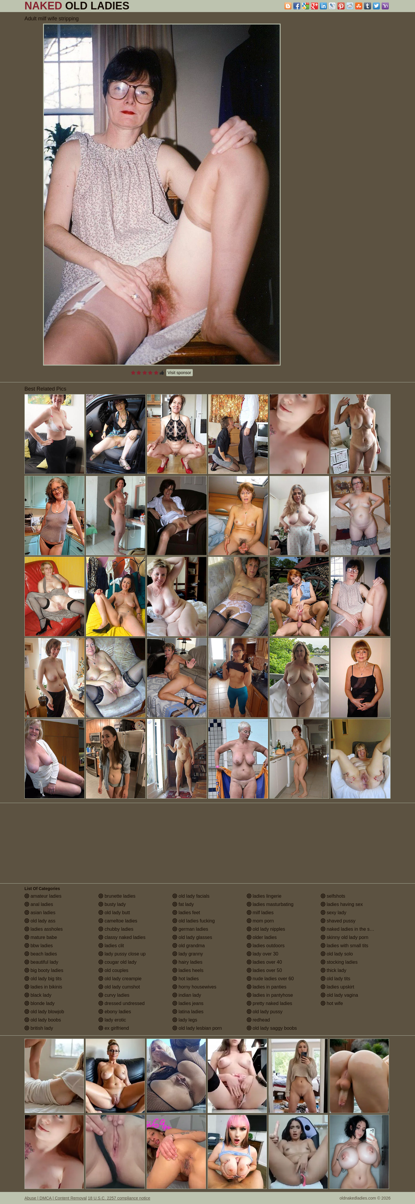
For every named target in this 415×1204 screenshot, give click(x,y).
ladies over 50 (264, 970)
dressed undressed (121, 1003)
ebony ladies (114, 1011)
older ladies (262, 937)
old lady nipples (266, 929)
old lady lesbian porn (197, 1028)
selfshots (333, 896)
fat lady (183, 904)
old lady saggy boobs (272, 1028)
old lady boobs (42, 1019)
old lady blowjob (44, 1011)
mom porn (260, 920)
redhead (258, 1019)
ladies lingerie (264, 896)
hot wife (332, 1003)
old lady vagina (339, 995)
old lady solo (337, 953)
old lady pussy (265, 1011)
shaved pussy (338, 920)
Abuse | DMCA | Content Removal (55, 1198)
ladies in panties (266, 986)
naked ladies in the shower (352, 929)
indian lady (186, 995)
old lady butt (114, 912)
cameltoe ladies (117, 920)
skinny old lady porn (344, 937)
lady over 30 (263, 953)
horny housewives (194, 986)
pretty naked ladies (269, 1003)
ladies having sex (342, 904)
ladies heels (187, 970)
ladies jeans (187, 1003)
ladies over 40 (264, 962)
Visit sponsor (179, 372)
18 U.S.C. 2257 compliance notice (119, 1198)
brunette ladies (116, 896)
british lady (38, 1028)
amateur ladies (42, 896)
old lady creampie (119, 978)
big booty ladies (43, 970)
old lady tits (335, 978)
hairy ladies (187, 962)
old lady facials (190, 896)
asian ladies (39, 912)
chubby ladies (115, 929)
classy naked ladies (121, 937)
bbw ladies (38, 945)
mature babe (40, 937)
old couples (113, 970)
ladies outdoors (266, 945)
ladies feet (186, 912)
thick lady (333, 970)
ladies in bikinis (43, 986)
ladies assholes (43, 929)
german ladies (190, 929)
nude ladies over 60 (270, 978)
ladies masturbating (270, 904)
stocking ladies (339, 962)
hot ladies (185, 978)
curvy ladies (113, 995)
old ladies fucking (193, 920)
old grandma (188, 945)
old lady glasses (192, 937)
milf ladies (260, 912)
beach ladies (40, 953)
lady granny (187, 953)
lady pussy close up (122, 953)
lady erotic (112, 1019)
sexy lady (333, 912)
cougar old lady (117, 962)
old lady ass (39, 920)
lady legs (184, 1019)
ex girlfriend (113, 1028)
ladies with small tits (344, 945)
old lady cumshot (119, 986)
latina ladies (187, 1011)
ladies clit (111, 945)
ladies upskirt (337, 986)
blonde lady (39, 1003)
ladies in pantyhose (270, 995)
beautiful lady (41, 962)
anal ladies (38, 904)
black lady (38, 995)
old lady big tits (43, 978)
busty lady (112, 904)
